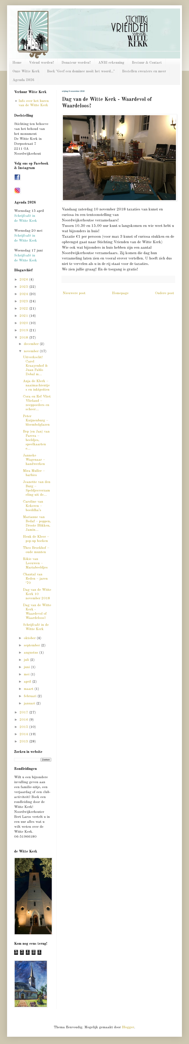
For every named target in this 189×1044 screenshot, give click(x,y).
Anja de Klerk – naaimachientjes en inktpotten (36, 385)
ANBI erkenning (111, 63)
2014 (24, 734)
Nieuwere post (74, 293)
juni (27, 667)
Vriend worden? (41, 63)
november (32, 351)
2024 (24, 294)
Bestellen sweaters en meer (144, 71)
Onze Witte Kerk (26, 71)
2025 (24, 287)
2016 (24, 720)
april (28, 681)
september (32, 645)
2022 (24, 308)
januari (30, 703)
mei (27, 674)
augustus (31, 652)
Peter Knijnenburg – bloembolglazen (36, 420)
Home (17, 63)
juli (27, 660)
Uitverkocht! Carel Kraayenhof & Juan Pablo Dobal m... (35, 366)
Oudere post (164, 293)
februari (30, 696)
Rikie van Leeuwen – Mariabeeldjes (35, 563)
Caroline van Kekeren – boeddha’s (33, 506)
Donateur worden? (76, 63)
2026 (24, 279)
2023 (24, 301)
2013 (24, 741)
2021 (24, 316)
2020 (24, 323)
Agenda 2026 (23, 80)
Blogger (128, 1027)
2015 (24, 727)
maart (29, 689)
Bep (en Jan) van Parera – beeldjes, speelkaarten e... (36, 440)
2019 (24, 330)
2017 (24, 712)
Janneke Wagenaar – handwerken (34, 460)
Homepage (120, 293)
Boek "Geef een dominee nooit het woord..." (81, 71)
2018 (24, 337)
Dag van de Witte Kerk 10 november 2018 (37, 594)
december (32, 344)
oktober (30, 638)
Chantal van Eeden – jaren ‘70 (35, 579)
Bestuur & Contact (147, 63)
